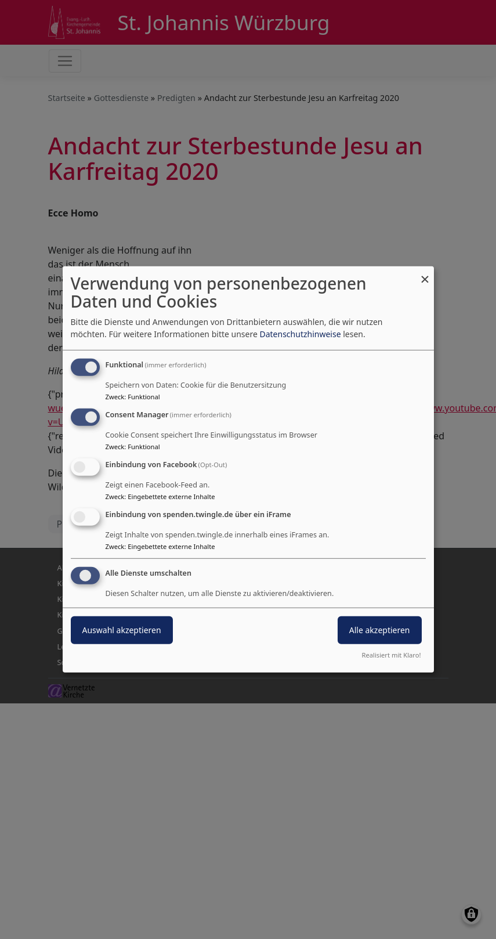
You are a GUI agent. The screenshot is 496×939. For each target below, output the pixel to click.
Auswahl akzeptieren (121, 629)
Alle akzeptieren (379, 629)
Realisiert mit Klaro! (391, 655)
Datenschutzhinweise (300, 334)
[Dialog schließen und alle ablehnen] (425, 273)
